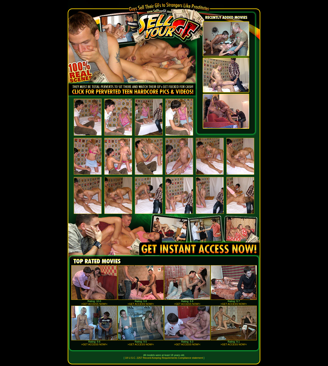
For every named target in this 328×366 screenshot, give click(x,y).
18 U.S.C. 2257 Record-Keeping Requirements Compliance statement (164, 357)
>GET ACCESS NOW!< (94, 304)
